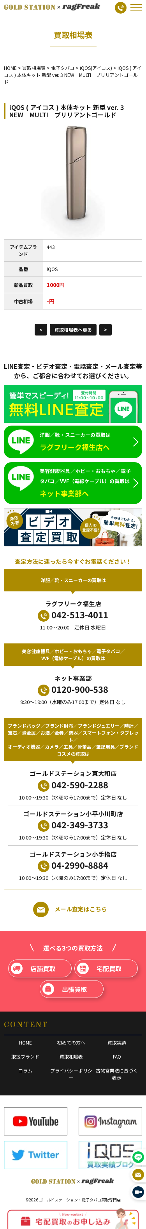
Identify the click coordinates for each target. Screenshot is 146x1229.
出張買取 (64, 989)
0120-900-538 (73, 689)
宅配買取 (99, 968)
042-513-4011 (73, 615)
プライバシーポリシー (71, 1074)
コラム (25, 1070)
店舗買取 (33, 968)
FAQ (117, 1056)
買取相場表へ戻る (73, 329)
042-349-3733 (73, 825)
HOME (25, 1042)
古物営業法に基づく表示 (117, 1074)
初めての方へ (71, 1042)
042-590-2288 (73, 785)
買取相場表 (71, 1056)
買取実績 (116, 1042)
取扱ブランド (25, 1056)
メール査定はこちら (70, 909)
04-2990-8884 (73, 865)
